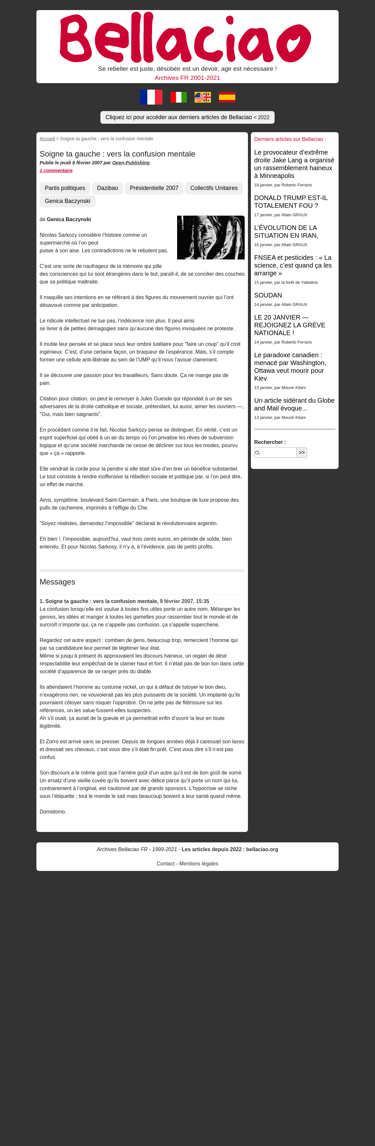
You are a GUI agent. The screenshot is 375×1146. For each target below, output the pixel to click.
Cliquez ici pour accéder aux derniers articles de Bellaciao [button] (188, 117)
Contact (166, 863)
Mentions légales (198, 863)
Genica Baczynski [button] (67, 201)
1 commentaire (56, 170)
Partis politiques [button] (65, 188)
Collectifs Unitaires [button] (214, 188)
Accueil (47, 138)
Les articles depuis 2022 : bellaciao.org (230, 849)
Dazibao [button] (107, 188)
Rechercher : (270, 442)
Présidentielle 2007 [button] (154, 188)
